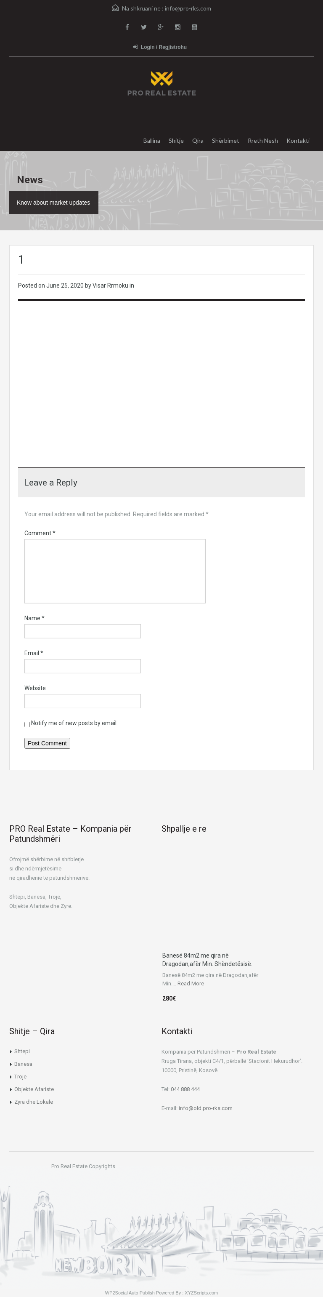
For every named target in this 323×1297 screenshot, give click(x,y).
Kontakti (298, 140)
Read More (190, 983)
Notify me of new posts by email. (74, 723)
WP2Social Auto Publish (130, 1292)
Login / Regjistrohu (160, 47)
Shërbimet (225, 140)
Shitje (176, 140)
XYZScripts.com (201, 1292)
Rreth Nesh (263, 140)
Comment (40, 533)
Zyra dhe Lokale (33, 1102)
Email (33, 653)
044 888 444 (185, 1089)
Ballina (151, 140)
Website (35, 688)
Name (34, 618)
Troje (20, 1076)
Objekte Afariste (34, 1089)
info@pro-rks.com (188, 8)
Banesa (23, 1064)
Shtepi (22, 1051)
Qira (198, 140)
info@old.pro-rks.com (206, 1108)
